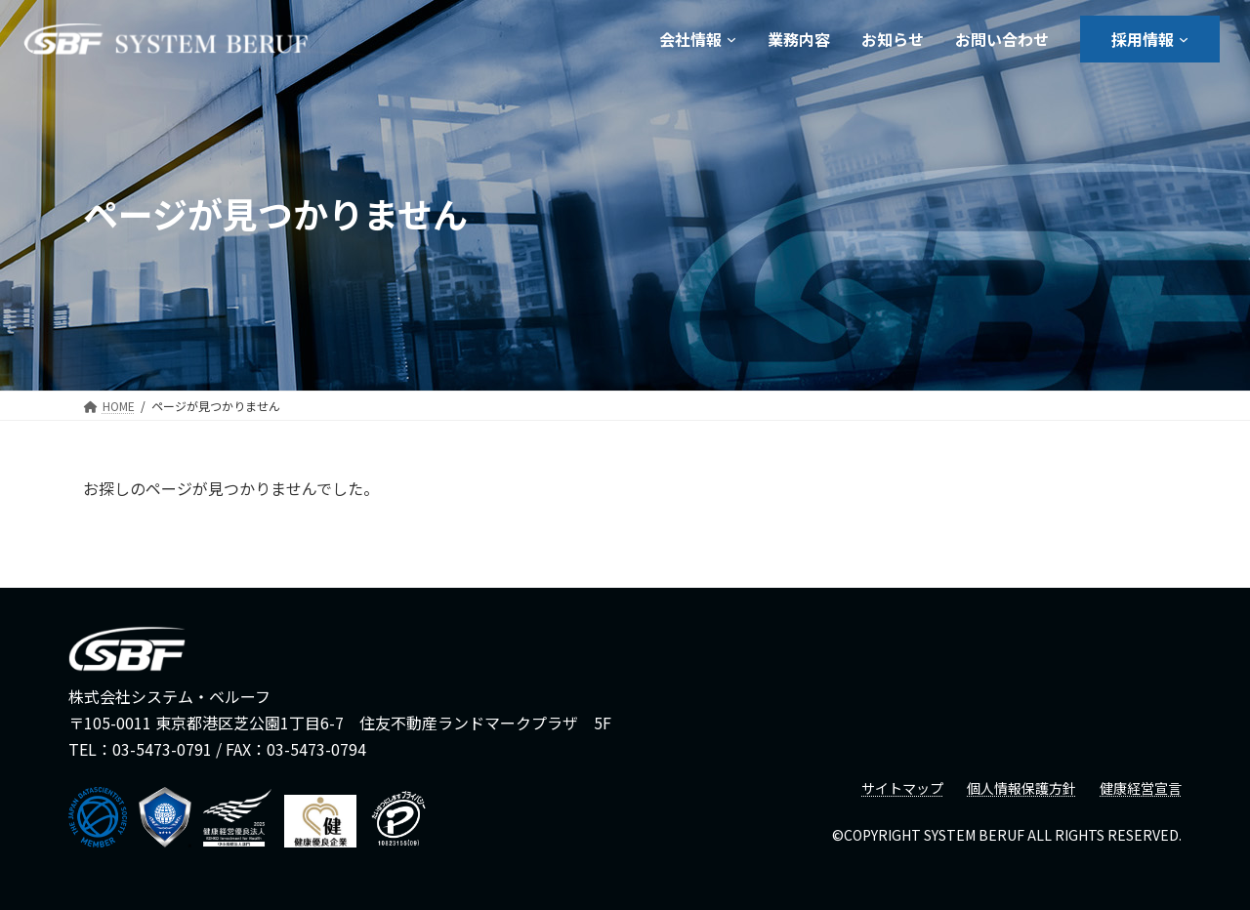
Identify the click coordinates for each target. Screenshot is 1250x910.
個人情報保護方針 (1021, 788)
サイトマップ (902, 788)
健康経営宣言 (1141, 788)
